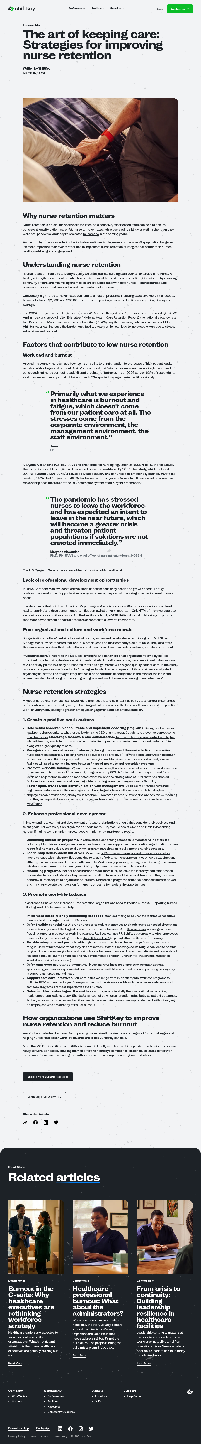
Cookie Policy (60, 1436)
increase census (53, 781)
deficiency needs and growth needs (127, 589)
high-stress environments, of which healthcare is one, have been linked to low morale (115, 660)
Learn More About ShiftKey (44, 1096)
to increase (91, 234)
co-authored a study (159, 465)
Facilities (53, 1401)
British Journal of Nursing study (141, 615)
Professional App (18, 1428)
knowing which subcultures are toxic (118, 790)
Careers (17, 1401)
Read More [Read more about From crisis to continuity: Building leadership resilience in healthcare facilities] (144, 1363)
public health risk (111, 570)
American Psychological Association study (95, 606)
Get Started (180, 9)
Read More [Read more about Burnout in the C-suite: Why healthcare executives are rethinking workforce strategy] (15, 1363)
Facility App (43, 1428)
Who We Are (19, 1396)
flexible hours (136, 929)
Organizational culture (39, 638)
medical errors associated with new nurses (106, 283)
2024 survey (135, 372)
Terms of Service (38, 1436)
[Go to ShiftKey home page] (21, 9)
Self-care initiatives (87, 978)
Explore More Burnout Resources (48, 1076)
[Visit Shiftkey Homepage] (190, 1392)
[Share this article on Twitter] (56, 1122)
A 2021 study (82, 368)
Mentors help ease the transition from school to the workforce (103, 875)
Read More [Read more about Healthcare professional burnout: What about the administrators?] (79, 1355)
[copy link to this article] (25, 1122)
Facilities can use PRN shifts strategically (123, 933)
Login (160, 9)
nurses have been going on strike (75, 363)
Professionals (56, 1396)
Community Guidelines (61, 1411)
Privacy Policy (16, 1436)
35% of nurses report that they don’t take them (71, 947)
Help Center (134, 1396)
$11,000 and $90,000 (64, 300)
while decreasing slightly (121, 229)
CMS (173, 313)
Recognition (103, 750)
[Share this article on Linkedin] (46, 1122)
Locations (101, 1396)
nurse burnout (55, 372)
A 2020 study (32, 665)
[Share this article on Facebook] (35, 1122)
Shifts (98, 1401)
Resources (54, 1406)
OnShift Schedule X (96, 938)
